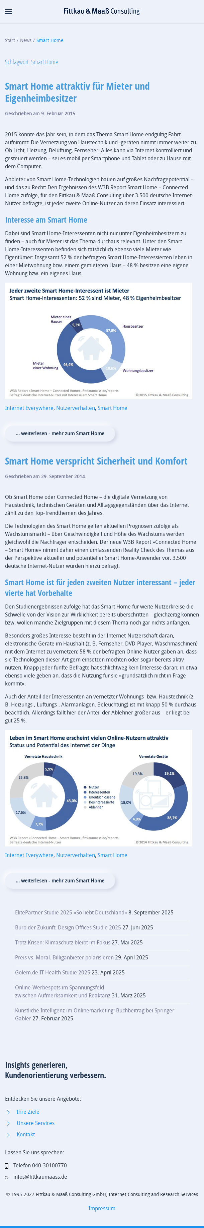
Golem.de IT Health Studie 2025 (52, 972)
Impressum (102, 1208)
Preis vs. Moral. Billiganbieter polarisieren (64, 957)
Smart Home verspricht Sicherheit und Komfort (96, 461)
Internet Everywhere (29, 408)
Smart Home (112, 408)
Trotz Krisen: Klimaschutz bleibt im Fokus (62, 942)
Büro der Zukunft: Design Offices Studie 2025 (68, 927)
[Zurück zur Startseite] (102, 11)
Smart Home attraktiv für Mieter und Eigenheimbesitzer (77, 92)
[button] (8, 11)
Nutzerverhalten (75, 408)
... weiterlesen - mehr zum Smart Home (60, 434)
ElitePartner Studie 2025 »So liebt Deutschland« (71, 912)
